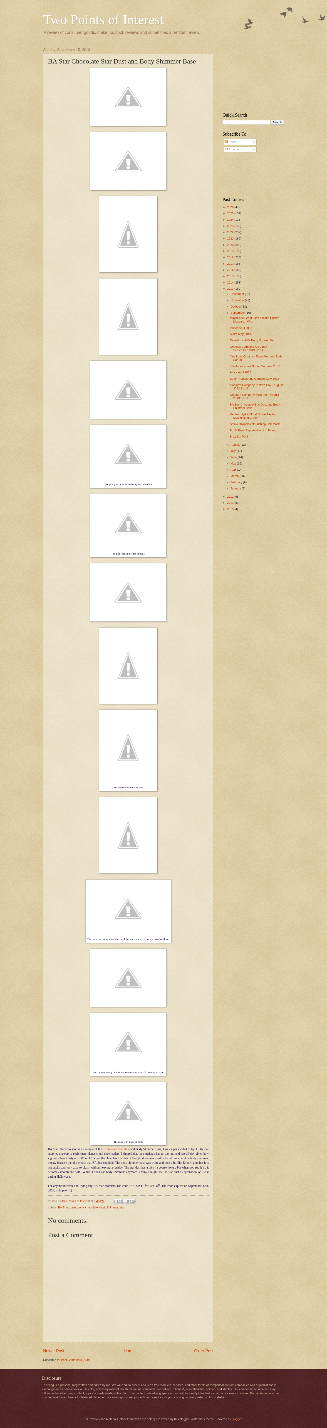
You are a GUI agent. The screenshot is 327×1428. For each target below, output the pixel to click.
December (237, 294)
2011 (230, 502)
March (234, 476)
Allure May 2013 (240, 334)
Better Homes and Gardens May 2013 (254, 378)
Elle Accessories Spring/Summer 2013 (255, 366)
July (233, 450)
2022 (230, 232)
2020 (230, 245)
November (237, 300)
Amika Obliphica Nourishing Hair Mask (255, 424)
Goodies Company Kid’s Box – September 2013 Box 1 (249, 348)
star (122, 1207)
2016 (230, 269)
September (238, 312)
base (72, 1207)
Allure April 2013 (240, 372)
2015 (230, 276)
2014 (230, 282)
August (235, 444)
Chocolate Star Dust (117, 1149)
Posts (230, 142)
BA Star (63, 1207)
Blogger (237, 1419)
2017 (230, 263)
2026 (230, 207)
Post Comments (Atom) (76, 1360)
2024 (230, 219)
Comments (234, 149)
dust (102, 1207)
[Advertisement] (251, 76)
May (233, 463)
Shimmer (112, 1207)
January (236, 488)
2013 (230, 288)
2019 (230, 251)
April (233, 469)
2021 (230, 238)
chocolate (91, 1207)
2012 (230, 496)
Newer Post (53, 1351)
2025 (230, 213)
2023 (230, 226)
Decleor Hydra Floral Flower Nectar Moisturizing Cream (253, 416)
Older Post (203, 1351)
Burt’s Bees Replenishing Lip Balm (252, 430)
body (80, 1207)
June (234, 457)
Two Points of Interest (103, 19)
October (236, 306)
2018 (230, 257)
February (236, 482)
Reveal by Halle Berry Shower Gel (252, 340)
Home (129, 1351)
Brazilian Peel (239, 436)
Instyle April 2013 (241, 328)
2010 (230, 509)
